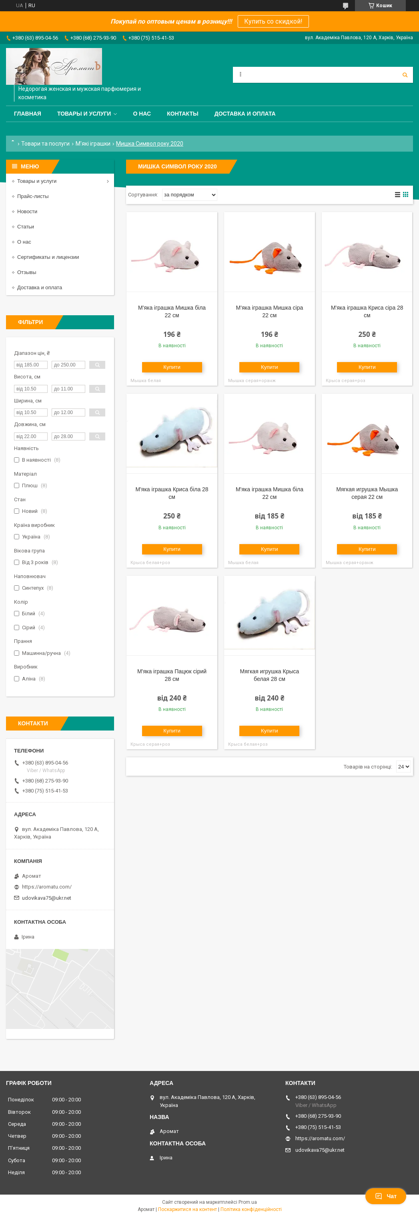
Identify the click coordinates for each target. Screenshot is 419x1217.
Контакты (182, 113)
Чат (386, 1196)
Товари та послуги (45, 143)
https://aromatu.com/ (47, 887)
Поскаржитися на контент (187, 1209)
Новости (27, 211)
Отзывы (26, 272)
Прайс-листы (33, 196)
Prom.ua (248, 1202)
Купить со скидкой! (273, 21)
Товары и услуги (84, 113)
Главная (27, 113)
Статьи (25, 227)
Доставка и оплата (245, 113)
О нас (142, 113)
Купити (171, 367)
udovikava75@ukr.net (46, 898)
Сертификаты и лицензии (48, 257)
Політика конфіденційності (251, 1209)
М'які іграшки (93, 143)
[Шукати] (405, 75)
